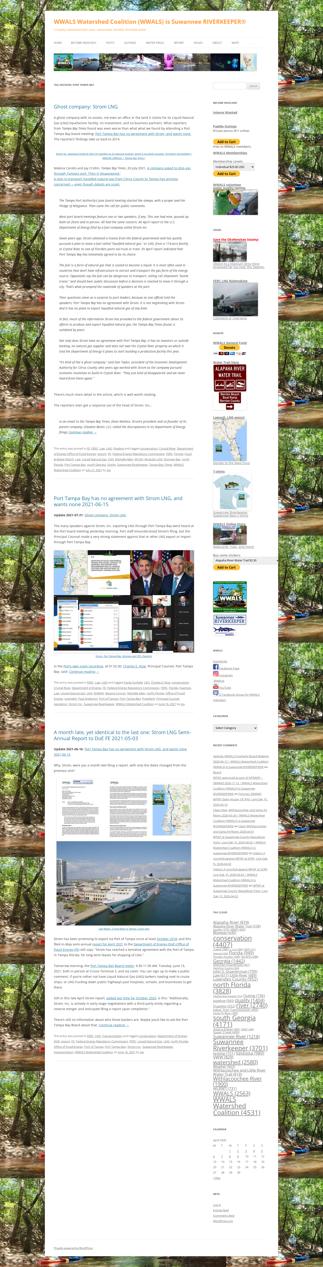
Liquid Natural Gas (94, 459)
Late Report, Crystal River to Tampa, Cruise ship (123, 928)
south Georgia (96, 465)
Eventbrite (220, 661)
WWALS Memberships (230, 153)
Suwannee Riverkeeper (132, 465)
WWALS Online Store (229, 524)
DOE (57, 1041)
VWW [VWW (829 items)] (223, 1057)
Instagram (223, 675)
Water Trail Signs (226, 362)
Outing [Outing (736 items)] (254, 995)
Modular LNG (153, 459)
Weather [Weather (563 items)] (224, 1066)
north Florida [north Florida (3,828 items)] (232, 987)
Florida (178, 454)
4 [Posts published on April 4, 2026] (254, 1151)
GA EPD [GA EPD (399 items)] (249, 957)
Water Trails (155, 43)
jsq (109, 470)
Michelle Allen (124, 459)
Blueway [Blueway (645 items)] (224, 932)
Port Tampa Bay (75, 465)
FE (88, 448)
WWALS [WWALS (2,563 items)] (231, 1093)
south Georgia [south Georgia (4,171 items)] (234, 1021)
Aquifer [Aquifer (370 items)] (221, 929)
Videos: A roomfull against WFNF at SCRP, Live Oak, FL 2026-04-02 (240, 858)
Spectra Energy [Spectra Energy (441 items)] (226, 1029)
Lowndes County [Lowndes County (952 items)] (235, 979)
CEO (147, 682)
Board (217, 772)
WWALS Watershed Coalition (135, 704)
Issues (198, 43)
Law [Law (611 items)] (221, 975)
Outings (130, 43)
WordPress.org (223, 1221)
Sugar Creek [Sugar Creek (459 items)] (226, 1032)
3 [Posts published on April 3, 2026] (246, 1151)
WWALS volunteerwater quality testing (229, 186)
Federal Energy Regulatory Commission (138, 454)
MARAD (99, 693)
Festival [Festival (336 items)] (220, 953)
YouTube (222, 688)
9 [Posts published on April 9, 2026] (238, 1156)
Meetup (218, 681)
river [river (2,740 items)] (252, 1005)
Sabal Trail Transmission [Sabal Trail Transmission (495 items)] (235, 1010)
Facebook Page (226, 668)
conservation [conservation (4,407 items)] (232, 941)
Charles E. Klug (134, 666)
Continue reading (82, 432)
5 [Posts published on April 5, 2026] (262, 1151)
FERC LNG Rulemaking (230, 281)
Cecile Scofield (133, 682)
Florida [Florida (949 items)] (241, 953)
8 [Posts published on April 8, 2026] (230, 1156)
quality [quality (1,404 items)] (249, 1000)
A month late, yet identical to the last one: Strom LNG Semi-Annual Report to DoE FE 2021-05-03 (122, 735)
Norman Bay (172, 459)
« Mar (216, 1178)
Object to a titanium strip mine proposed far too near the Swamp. (239, 263)
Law (102, 448)
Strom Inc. (76, 704)
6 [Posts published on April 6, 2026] (214, 1156)
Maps (235, 43)
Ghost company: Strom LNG (86, 106)
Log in (217, 1205)
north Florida (155, 693)
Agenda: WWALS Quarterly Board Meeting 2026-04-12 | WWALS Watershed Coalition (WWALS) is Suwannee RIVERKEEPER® (241, 761)
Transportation (112, 1036)
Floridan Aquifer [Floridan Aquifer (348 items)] (226, 956)
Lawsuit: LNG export (229, 417)
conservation (149, 448)
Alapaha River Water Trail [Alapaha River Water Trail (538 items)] (237, 926)
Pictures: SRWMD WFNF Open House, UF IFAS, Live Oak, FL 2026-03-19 (240, 799)
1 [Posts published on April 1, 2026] (230, 1151)
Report (179, 43)
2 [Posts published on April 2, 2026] (238, 1151)
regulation (61, 704)
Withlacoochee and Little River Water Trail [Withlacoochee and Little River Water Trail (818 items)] (239, 1072)
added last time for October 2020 (131, 998)
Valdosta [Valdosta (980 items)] (250, 1053)
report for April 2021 (107, 944)
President (148, 699)
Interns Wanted (225, 112)
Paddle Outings (225, 126)
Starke (111, 465)
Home (58, 43)
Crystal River (167, 448)
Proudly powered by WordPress (73, 1248)
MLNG (139, 459)
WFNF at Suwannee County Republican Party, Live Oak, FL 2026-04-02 (240, 890)
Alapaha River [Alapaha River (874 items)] (231, 922)
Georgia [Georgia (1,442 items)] (229, 961)
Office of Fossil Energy (68, 1047)
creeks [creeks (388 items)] (221, 949)
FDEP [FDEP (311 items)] (250, 949)
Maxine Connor (115, 693)
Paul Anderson (88, 699)
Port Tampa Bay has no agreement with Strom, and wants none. (143, 134)
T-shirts (219, 471)
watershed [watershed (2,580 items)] (235, 1062)
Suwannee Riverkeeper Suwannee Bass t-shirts (232, 512)
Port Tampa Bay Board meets (112, 966)
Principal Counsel (167, 699)
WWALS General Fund (230, 343)
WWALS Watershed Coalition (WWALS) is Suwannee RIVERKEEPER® (150, 22)
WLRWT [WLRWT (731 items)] (225, 1088)
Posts (110, 43)
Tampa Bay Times (160, 465)
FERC (94, 448)
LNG (109, 448)
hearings (185, 688)
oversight (70, 699)
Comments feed (223, 1216)
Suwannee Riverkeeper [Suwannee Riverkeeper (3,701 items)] (240, 1044)
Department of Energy (86, 688)
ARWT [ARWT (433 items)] (237, 929)
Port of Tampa (108, 699)
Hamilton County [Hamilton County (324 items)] (226, 968)
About (217, 43)
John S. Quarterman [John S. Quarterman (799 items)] (235, 971)
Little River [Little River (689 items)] (243, 975)
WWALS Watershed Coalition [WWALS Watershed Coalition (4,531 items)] (236, 1106)
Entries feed (221, 1210)
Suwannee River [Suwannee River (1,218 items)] (236, 1036)
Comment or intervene (235, 316)
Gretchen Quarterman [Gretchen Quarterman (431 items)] (231, 965)
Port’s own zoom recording (83, 666)
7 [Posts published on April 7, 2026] (222, 1156)
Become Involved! (83, 43)
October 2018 (167, 939)
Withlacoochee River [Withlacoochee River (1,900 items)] (237, 1081)
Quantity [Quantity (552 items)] (224, 1006)
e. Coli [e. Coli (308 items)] (236, 949)
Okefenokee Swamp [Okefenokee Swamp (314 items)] (227, 996)
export (102, 454)
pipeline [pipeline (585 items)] (223, 1000)
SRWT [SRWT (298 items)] (247, 1029)
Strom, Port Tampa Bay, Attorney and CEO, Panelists (124, 656)
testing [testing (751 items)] (224, 1053)
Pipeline (118, 448)
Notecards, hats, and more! (233, 545)
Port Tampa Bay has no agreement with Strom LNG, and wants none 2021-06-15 (118, 501)
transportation (64, 1052)
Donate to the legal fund (231, 461)
